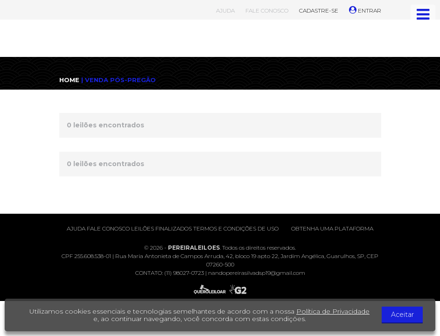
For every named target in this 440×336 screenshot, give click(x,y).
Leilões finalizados (161, 228)
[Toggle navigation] (423, 14)
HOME (69, 80)
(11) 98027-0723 (184, 272)
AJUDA (225, 10)
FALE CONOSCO (266, 10)
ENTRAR (365, 10)
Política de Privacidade (335, 311)
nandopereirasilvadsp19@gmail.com (256, 272)
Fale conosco (108, 228)
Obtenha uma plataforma (332, 228)
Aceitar (404, 315)
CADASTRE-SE (318, 10)
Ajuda (76, 228)
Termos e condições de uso (236, 228)
